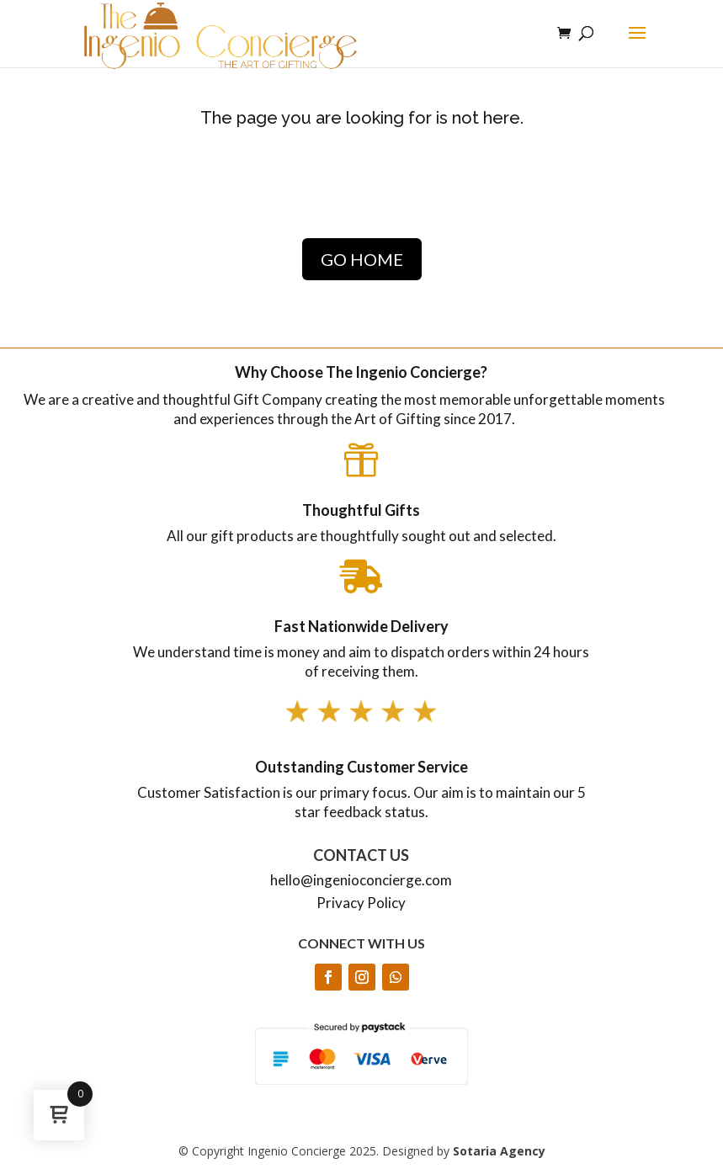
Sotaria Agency (499, 1151)
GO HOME (362, 259)
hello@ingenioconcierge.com (361, 880)
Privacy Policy (361, 902)
